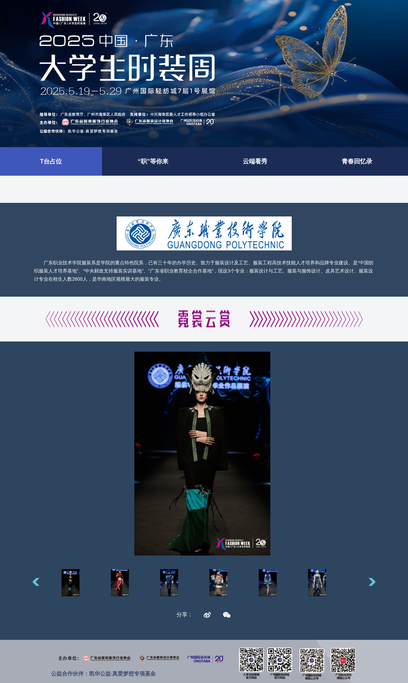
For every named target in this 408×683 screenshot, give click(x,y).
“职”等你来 (153, 161)
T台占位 (51, 161)
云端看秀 (255, 161)
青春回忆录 (357, 161)
